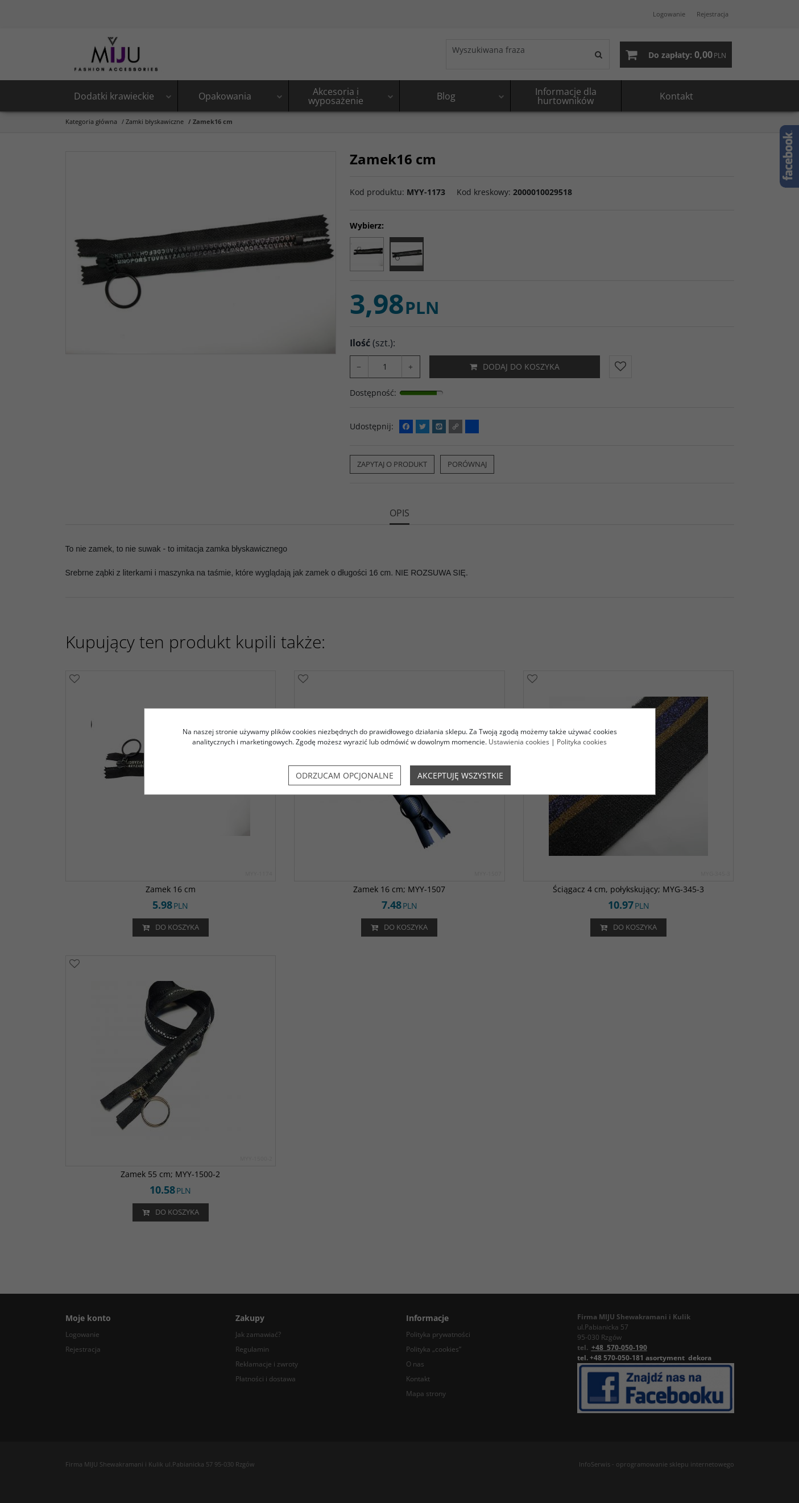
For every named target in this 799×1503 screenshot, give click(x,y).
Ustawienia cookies (518, 742)
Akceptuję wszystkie (460, 775)
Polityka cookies (582, 742)
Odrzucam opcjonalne (345, 775)
